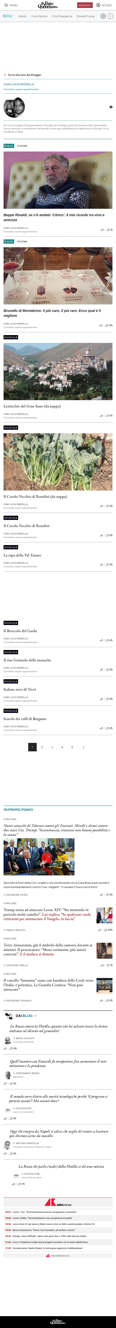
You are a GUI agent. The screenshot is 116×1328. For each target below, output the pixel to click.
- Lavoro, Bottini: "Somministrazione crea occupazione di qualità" (38, 1218)
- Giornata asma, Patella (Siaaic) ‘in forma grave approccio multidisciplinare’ (44, 1248)
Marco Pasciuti (14, 930)
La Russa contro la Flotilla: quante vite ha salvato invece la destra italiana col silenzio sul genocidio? (58, 1028)
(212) (108, 930)
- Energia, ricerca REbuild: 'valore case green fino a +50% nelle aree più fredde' (45, 1236)
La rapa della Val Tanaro (22, 555)
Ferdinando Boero (26, 1073)
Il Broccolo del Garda (20, 630)
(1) (109, 229)
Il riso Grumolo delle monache (27, 660)
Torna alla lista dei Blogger (22, 75)
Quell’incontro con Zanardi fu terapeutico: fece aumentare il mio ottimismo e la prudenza (57, 1063)
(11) (21, 1184)
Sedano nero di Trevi (20, 689)
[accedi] (104, 5)
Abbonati (84, 5)
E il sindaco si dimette (37, 954)
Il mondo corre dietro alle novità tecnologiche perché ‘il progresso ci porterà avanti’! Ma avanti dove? (58, 1098)
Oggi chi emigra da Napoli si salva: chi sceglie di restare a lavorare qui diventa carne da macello (58, 1133)
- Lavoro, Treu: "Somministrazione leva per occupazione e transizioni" (41, 1212)
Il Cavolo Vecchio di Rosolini (26, 525)
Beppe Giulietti (24, 1038)
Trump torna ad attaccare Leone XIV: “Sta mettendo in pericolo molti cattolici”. (47, 914)
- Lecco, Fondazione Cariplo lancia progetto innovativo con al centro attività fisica (46, 1242)
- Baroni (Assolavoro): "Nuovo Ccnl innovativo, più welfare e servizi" (40, 1230)
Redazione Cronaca (17, 1000)
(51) (108, 325)
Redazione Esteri (16, 894)
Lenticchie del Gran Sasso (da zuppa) (32, 406)
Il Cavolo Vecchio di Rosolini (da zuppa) (35, 496)
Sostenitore (22, 1108)
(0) (109, 415)
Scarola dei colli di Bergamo (25, 718)
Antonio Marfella (26, 1143)
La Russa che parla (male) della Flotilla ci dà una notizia (61, 1166)
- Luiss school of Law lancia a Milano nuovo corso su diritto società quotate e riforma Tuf (49, 1224)
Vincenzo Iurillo (16, 965)
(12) (13, 1048)
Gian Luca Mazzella (16, 228)
